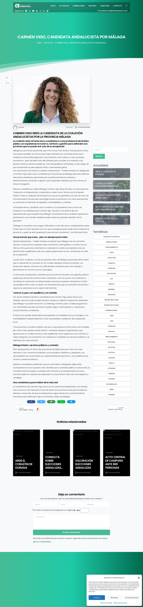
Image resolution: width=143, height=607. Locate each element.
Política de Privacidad (120, 603)
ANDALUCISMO (111, 242)
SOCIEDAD (111, 368)
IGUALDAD (111, 295)
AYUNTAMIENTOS (111, 247)
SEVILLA (111, 363)
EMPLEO (111, 284)
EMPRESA (111, 289)
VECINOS (111, 379)
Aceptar (97, 597)
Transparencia (102, 566)
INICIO (59, 566)
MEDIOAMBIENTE (112, 337)
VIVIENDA (111, 395)
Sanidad (111, 358)
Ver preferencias (131, 597)
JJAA (111, 321)
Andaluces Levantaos (111, 237)
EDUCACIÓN (111, 273)
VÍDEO (111, 389)
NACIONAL (111, 342)
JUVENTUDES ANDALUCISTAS (67, 577)
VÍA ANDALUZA (111, 384)
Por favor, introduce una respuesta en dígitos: (53, 510)
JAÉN (111, 316)
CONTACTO (61, 580)
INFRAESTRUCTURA (111, 300)
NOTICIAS (48, 42)
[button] (139, 578)
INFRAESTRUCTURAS (111, 305)
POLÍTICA (111, 352)
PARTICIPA (61, 575)
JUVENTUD (111, 326)
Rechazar (114, 597)
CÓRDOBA (111, 268)
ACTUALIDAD (62, 569)
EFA (111, 279)
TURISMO (111, 374)
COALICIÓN (111, 258)
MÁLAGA (111, 331)
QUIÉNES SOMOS (63, 572)
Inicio (39, 42)
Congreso (111, 263)
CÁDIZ (111, 252)
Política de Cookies (106, 603)
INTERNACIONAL (111, 310)
